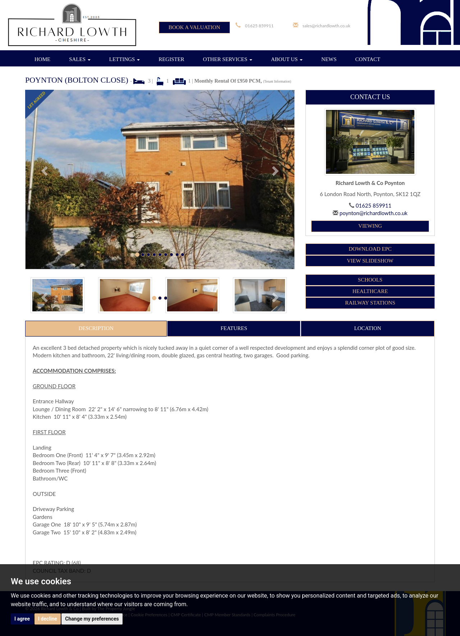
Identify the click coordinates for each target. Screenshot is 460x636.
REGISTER (171, 59)
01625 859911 (259, 25)
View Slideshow (370, 261)
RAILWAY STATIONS (370, 303)
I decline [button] (47, 619)
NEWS (329, 59)
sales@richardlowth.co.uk (326, 25)
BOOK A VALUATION (194, 27)
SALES (80, 59)
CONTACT (368, 59)
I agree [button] (22, 619)
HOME (42, 59)
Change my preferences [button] (92, 619)
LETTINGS (124, 59)
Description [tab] (96, 328)
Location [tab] (367, 328)
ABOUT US (287, 59)
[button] (45, 179)
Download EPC (370, 249)
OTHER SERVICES (227, 59)
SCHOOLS (370, 280)
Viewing (370, 226)
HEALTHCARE (370, 291)
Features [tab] (234, 328)
